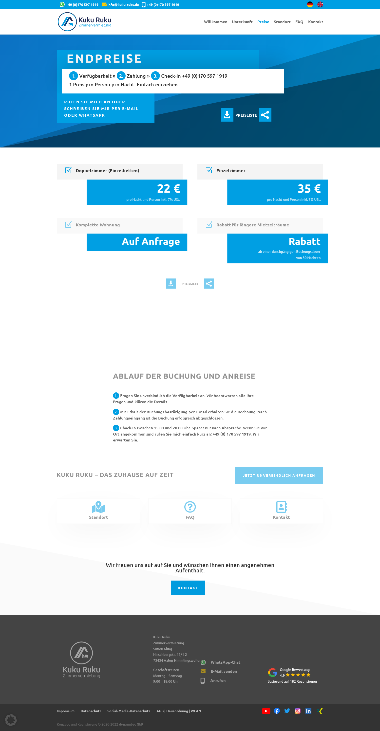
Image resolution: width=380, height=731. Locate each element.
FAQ (299, 22)
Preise (263, 22)
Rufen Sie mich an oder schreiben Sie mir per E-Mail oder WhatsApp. (101, 108)
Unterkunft (242, 22)
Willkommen (215, 22)
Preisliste (227, 115)
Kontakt (315, 22)
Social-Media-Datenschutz (128, 711)
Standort (282, 22)
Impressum (66, 711)
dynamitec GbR (131, 724)
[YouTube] (266, 711)
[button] (11, 720)
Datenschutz (91, 711)
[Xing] (320, 711)
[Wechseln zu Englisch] (320, 6)
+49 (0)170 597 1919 (82, 4)
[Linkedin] (308, 711)
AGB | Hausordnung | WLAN (178, 711)
